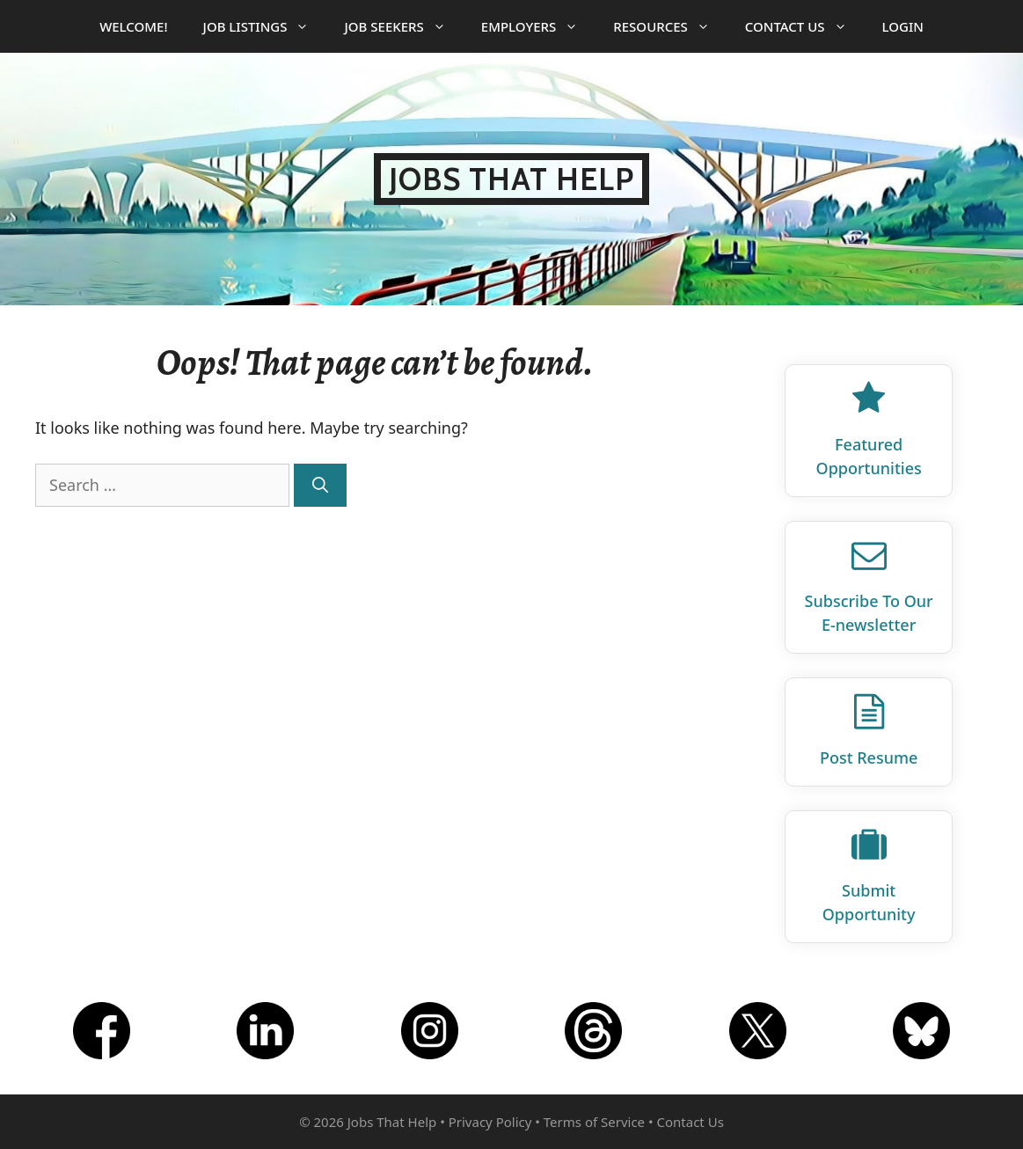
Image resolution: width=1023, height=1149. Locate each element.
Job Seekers (403, 26)
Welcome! (133, 26)
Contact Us (805, 26)
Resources (670, 26)
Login (903, 26)
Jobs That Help (512, 179)
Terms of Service (594, 1122)
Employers (538, 26)
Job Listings (265, 26)
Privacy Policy (490, 1122)
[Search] (320, 485)
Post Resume (868, 757)
